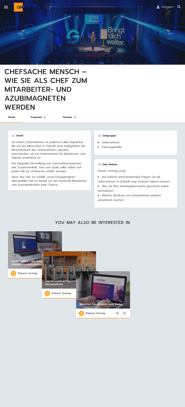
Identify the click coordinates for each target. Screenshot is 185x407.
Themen (70, 117)
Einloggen (167, 7)
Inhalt (11, 117)
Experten (39, 117)
